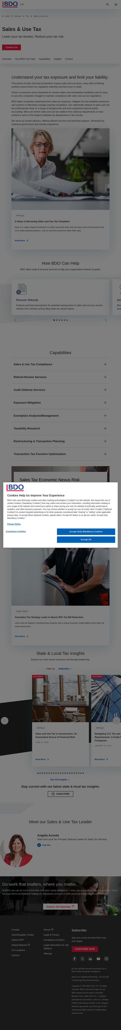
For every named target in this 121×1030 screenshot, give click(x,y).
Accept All (86, 539)
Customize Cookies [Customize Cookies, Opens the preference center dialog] (16, 531)
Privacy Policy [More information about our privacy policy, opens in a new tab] (14, 524)
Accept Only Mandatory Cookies (86, 531)
